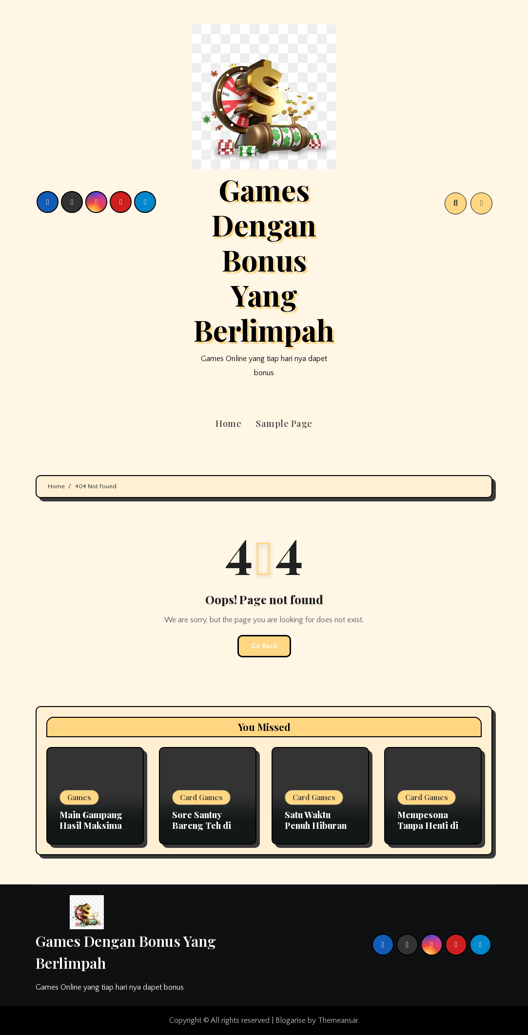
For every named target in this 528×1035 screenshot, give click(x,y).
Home (228, 423)
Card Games (201, 797)
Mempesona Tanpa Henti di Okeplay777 (427, 825)
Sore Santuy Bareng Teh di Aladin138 (201, 825)
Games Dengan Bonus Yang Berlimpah (263, 259)
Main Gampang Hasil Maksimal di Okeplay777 (91, 825)
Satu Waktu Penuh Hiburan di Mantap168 (316, 825)
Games (79, 797)
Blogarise (290, 1020)
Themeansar (338, 1020)
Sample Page (284, 423)
